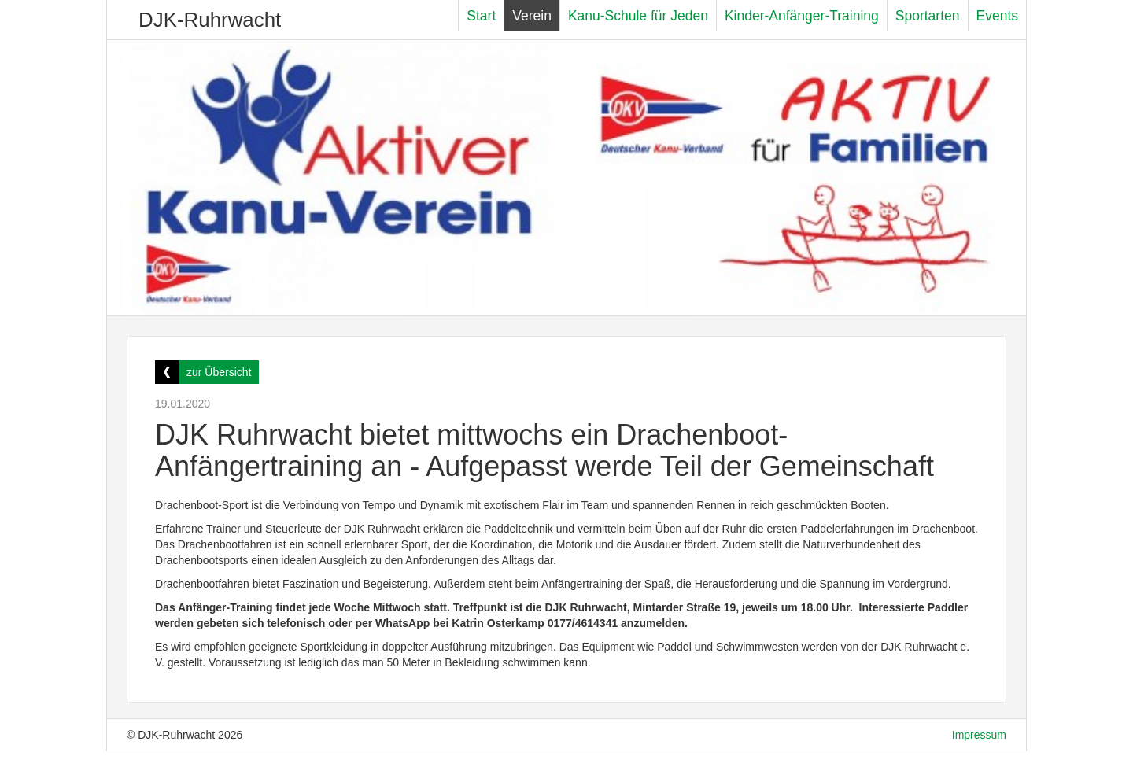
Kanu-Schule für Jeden (638, 16)
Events (997, 16)
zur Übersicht (218, 372)
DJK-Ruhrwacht (209, 20)
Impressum (979, 735)
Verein (532, 16)
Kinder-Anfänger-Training (802, 16)
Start (481, 16)
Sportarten (927, 16)
